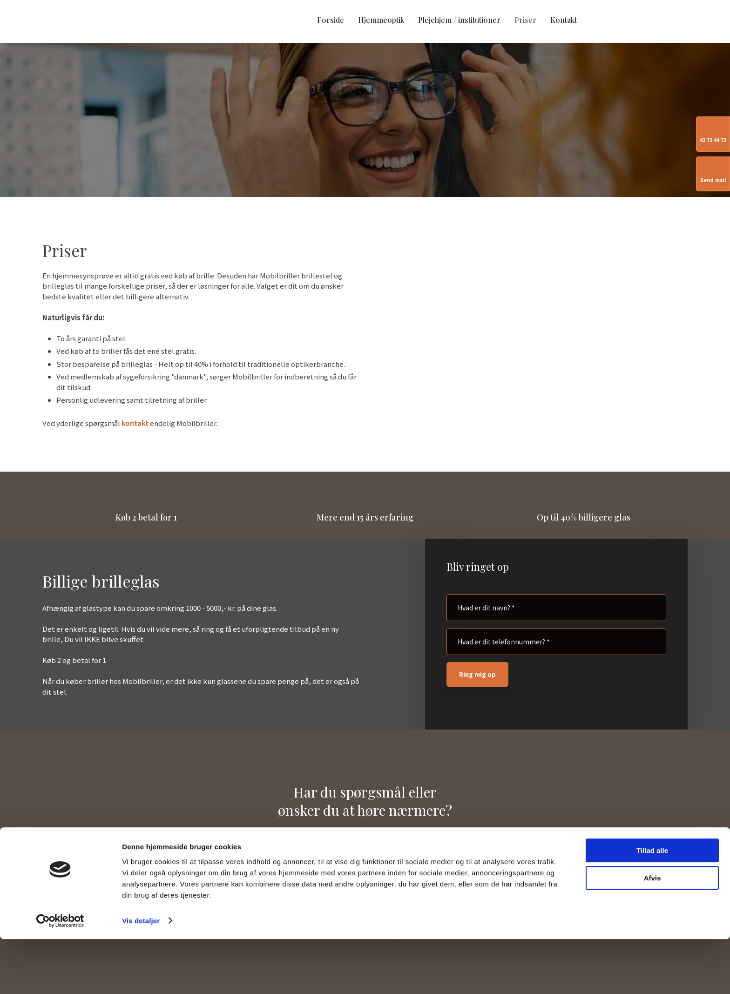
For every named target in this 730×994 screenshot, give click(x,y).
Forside (330, 20)
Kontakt (563, 20)
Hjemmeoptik (381, 20)
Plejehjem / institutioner (459, 20)
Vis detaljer (141, 976)
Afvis (652, 933)
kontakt (135, 423)
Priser (525, 20)
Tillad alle (652, 906)
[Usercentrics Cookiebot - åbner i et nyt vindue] (60, 976)
